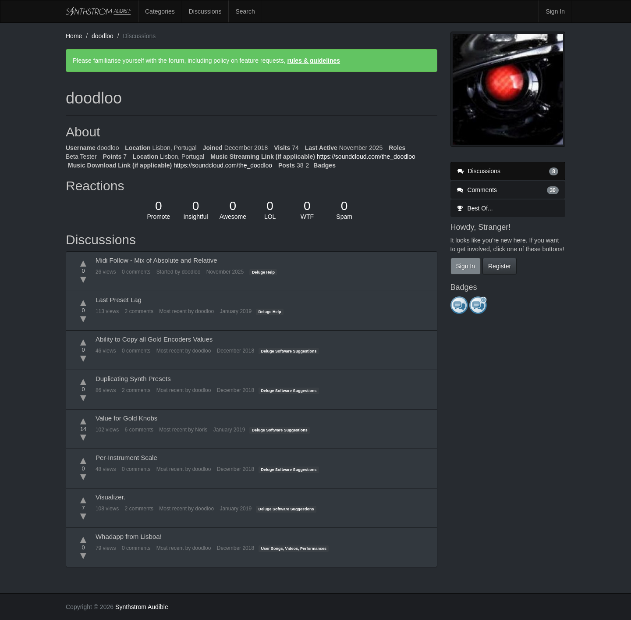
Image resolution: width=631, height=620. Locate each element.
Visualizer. (110, 497)
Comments (508, 189)
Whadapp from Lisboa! (129, 536)
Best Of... (475, 208)
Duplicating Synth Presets (133, 378)
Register (499, 266)
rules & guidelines (313, 60)
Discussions (205, 11)
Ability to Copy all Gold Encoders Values (154, 339)
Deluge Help (263, 272)
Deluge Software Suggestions (289, 351)
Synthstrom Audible (98, 11)
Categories (160, 11)
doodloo (191, 272)
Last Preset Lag (119, 299)
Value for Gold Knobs (126, 418)
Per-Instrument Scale (126, 457)
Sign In (555, 11)
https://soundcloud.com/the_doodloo (366, 156)
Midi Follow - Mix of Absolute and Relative (156, 260)
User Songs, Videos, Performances (293, 548)
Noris (201, 430)
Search (245, 11)
